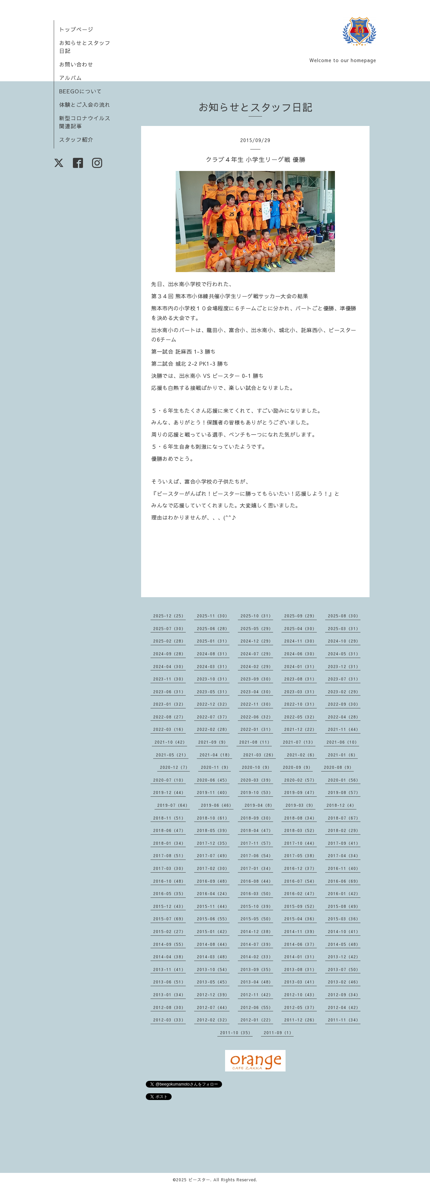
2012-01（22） (257, 1019)
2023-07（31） (344, 679)
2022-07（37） (213, 716)
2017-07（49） (213, 855)
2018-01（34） (169, 843)
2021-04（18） (216, 754)
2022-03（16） (169, 729)
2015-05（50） (257, 918)
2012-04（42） (344, 1007)
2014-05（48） (344, 944)
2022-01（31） (257, 729)
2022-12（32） (213, 704)
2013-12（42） (344, 956)
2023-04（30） (257, 691)
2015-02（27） (169, 931)
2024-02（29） (257, 666)
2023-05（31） (213, 691)
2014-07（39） (257, 944)
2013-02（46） (344, 981)
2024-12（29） (257, 641)
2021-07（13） (299, 742)
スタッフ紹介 (76, 139)
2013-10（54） (213, 969)
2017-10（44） (300, 843)
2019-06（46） (217, 805)
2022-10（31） (300, 704)
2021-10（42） (171, 742)
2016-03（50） (257, 893)
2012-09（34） (344, 994)
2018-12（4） (341, 805)
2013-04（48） (257, 981)
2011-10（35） (236, 1032)
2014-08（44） (213, 944)
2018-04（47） (257, 830)
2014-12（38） (257, 931)
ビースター (199, 1179)
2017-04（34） (344, 855)
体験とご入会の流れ (85, 104)
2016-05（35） (169, 893)
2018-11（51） (169, 818)
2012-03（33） (169, 1019)
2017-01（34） (257, 868)
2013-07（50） (344, 969)
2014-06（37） (300, 944)
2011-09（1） (279, 1032)
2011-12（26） (300, 1019)
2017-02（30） (213, 868)
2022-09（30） (344, 704)
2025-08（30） (344, 615)
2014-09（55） (169, 944)
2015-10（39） (257, 906)
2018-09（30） (257, 818)
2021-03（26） (259, 754)
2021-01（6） (343, 754)
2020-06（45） (213, 780)
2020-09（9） (298, 767)
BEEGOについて (80, 91)
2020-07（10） (169, 780)
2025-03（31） (344, 628)
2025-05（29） (257, 628)
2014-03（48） (213, 956)
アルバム (70, 77)
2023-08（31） (300, 679)
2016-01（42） (344, 893)
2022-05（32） (300, 716)
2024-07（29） (257, 653)
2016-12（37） (300, 868)
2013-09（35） (257, 969)
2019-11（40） (213, 792)
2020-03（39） (257, 780)
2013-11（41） (169, 969)
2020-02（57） (300, 780)
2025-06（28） (213, 628)
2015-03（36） (344, 918)
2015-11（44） (213, 906)
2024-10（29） (344, 641)
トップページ (76, 29)
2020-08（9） (339, 767)
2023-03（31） (300, 691)
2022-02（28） (213, 729)
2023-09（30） (257, 679)
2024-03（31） (213, 666)
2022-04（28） (344, 716)
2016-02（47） (300, 893)
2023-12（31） (344, 666)
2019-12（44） (169, 792)
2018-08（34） (300, 818)
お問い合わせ (76, 64)
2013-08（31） (300, 969)
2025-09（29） (300, 615)
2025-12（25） (169, 615)
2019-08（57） (344, 792)
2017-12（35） (213, 843)
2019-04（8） (259, 805)
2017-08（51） (169, 855)
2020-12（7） (175, 767)
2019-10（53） (257, 792)
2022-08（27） (169, 716)
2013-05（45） (213, 981)
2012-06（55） (257, 1007)
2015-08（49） (344, 906)
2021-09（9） (213, 742)
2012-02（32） (213, 1019)
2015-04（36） (300, 918)
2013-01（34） (169, 994)
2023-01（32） (169, 704)
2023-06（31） (169, 691)
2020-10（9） (257, 767)
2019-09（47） (300, 792)
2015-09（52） (300, 906)
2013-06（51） (169, 981)
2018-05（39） (213, 830)
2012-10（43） (300, 994)
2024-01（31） (300, 666)
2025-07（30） (169, 628)
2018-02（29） (344, 830)
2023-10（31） (213, 679)
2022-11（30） (257, 704)
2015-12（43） (169, 906)
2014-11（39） (300, 931)
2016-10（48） (169, 881)
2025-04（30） (300, 628)
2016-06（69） (344, 881)
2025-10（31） (257, 615)
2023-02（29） (344, 691)
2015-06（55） (213, 918)
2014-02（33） (257, 956)
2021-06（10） (343, 742)
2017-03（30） (169, 868)
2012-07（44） (213, 1007)
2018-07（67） (344, 818)
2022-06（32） (257, 716)
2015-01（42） (213, 931)
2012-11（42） (257, 994)
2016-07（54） (300, 881)
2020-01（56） (344, 780)
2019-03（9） (300, 805)
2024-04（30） (169, 666)
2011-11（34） (344, 1019)
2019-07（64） (173, 805)
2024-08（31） (213, 653)
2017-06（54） (257, 855)
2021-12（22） (300, 729)
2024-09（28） (169, 653)
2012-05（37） (300, 1007)
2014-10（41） (344, 931)
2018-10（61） (213, 818)
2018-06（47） (169, 830)
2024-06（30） (300, 653)
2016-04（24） (213, 893)
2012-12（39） (213, 994)
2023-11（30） (169, 679)
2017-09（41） (344, 843)
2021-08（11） (255, 742)
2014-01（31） (300, 956)
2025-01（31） (213, 641)
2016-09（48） (213, 881)
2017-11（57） (257, 843)
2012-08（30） (169, 1007)
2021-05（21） (172, 754)
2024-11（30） (300, 641)
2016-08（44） (257, 881)
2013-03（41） (300, 981)
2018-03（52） (300, 830)
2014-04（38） (169, 956)
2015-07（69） (169, 918)
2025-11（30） (213, 615)
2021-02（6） (302, 754)
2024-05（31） (344, 653)
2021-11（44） (344, 729)
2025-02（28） (169, 641)
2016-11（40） (344, 868)
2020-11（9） (216, 767)
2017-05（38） (300, 855)
